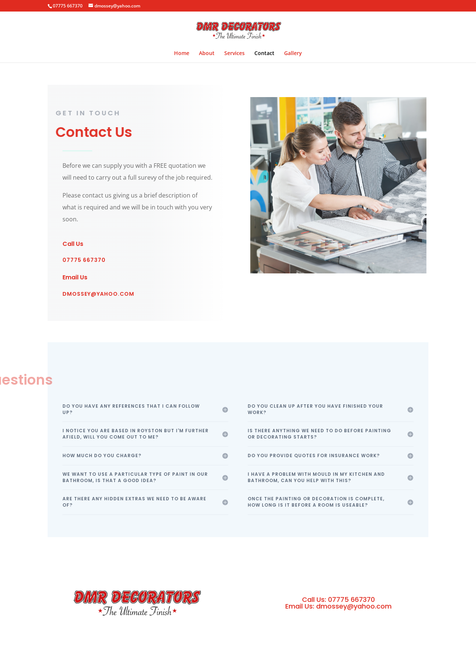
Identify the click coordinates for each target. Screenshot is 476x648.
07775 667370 (84, 260)
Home (181, 54)
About (207, 54)
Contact (264, 54)
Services (234, 54)
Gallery (293, 54)
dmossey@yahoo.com (98, 294)
